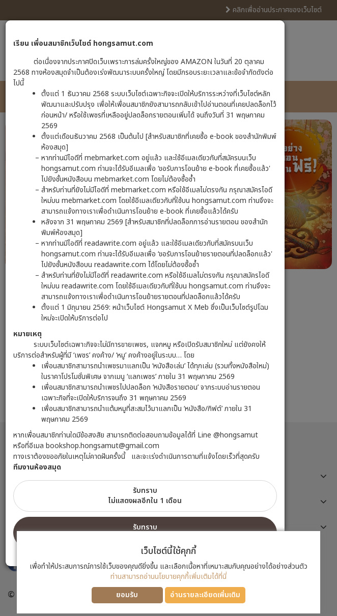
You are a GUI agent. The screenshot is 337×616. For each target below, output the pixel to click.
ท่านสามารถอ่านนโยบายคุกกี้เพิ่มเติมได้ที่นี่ (168, 576)
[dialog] (168, 308)
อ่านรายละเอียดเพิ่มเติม (205, 595)
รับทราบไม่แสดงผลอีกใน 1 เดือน (145, 495)
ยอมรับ (127, 595)
